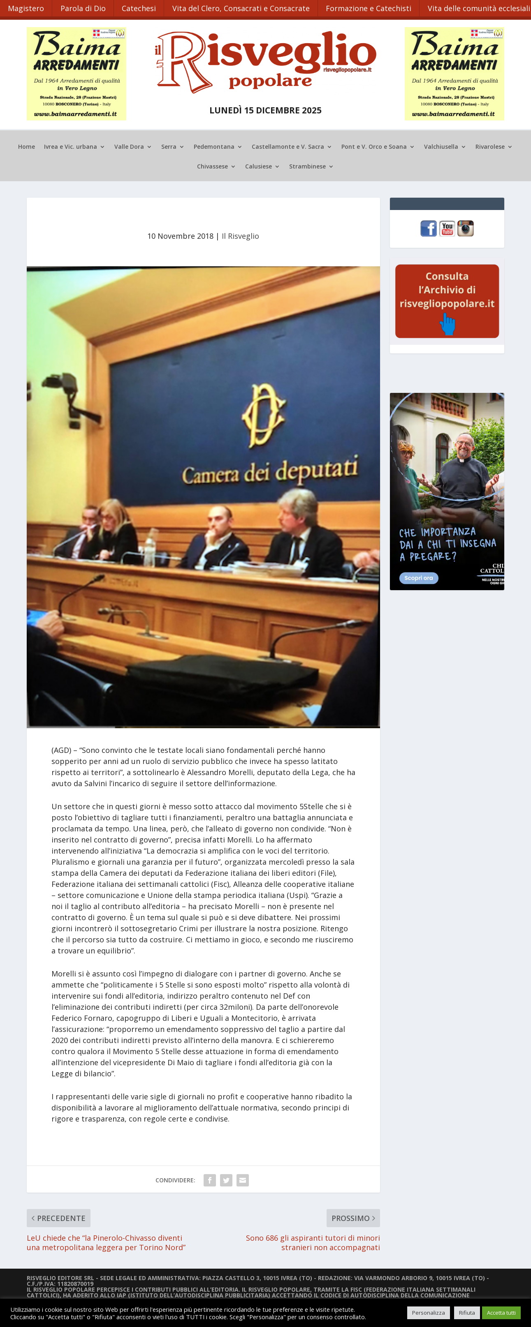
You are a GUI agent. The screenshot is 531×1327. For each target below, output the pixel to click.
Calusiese (258, 165)
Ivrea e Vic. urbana (70, 146)
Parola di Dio (84, 7)
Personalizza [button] (428, 1312)
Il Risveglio (240, 235)
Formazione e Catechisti (371, 7)
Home (26, 146)
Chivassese (212, 165)
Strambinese (307, 165)
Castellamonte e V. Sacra (288, 146)
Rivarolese (490, 146)
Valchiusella (441, 146)
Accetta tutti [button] (501, 1312)
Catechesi (140, 7)
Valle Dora (129, 146)
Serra (168, 146)
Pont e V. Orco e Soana (374, 146)
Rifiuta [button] (467, 1312)
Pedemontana (214, 146)
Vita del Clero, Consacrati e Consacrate (243, 7)
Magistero (26, 7)
